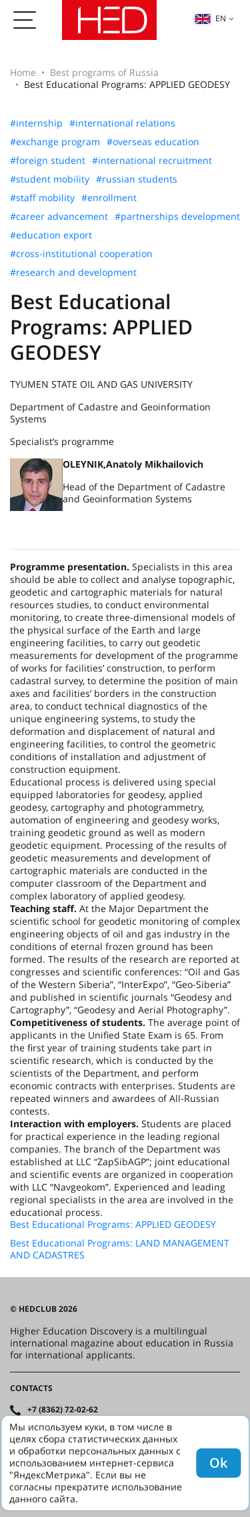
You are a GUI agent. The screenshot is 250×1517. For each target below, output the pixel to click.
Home (23, 72)
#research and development (73, 272)
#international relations (122, 123)
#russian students (136, 179)
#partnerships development (177, 217)
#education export (51, 235)
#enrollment (109, 198)
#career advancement (59, 217)
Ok (218, 1463)
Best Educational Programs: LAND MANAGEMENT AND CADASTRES (119, 1249)
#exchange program (55, 142)
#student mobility (49, 179)
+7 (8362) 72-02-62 (62, 1409)
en (210, 18)
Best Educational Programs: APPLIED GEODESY (113, 1225)
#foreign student (47, 161)
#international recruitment (152, 161)
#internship (36, 123)
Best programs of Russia (104, 72)
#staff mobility (42, 198)
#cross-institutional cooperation (81, 254)
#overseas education (153, 142)
